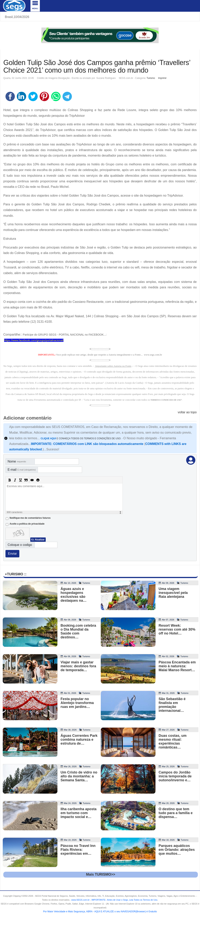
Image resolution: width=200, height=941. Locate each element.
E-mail (22, 469)
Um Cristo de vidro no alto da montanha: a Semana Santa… (79, 776)
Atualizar (40, 539)
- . (124, 900)
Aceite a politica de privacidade (27, 523)
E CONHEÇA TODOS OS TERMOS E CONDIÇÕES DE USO (81, 438)
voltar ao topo (187, 412)
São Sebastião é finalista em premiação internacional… (172, 705)
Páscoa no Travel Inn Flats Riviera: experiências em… (78, 849)
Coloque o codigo (20, 544)
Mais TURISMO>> (100, 874)
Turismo (151, 78)
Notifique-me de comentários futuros (30, 518)
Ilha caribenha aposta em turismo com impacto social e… (78, 813)
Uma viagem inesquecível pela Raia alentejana (173, 593)
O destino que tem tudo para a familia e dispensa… (176, 813)
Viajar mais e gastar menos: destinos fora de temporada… (78, 666)
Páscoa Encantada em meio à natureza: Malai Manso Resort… (177, 666)
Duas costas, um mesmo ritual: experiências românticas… (173, 741)
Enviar (12, 553)
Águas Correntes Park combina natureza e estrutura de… (79, 739)
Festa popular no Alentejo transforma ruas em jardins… (77, 703)
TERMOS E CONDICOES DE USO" (166, 400)
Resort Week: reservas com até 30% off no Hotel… (177, 629)
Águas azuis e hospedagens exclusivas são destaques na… (74, 594)
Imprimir (162, 78)
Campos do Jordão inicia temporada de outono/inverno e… (175, 776)
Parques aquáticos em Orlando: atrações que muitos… (177, 849)
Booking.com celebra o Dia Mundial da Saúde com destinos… (78, 631)
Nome (17, 461)
